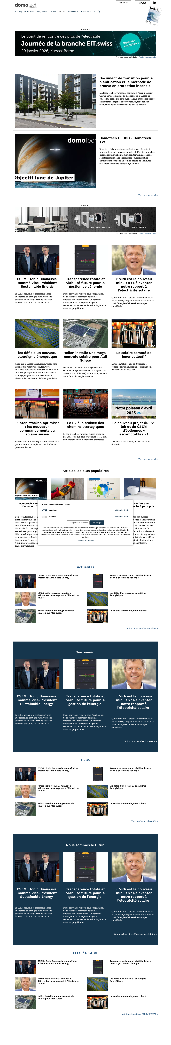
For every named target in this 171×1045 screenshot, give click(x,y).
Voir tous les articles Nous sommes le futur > (135, 934)
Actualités (85, 567)
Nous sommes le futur (85, 845)
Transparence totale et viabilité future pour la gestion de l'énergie (85, 283)
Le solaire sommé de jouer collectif (133, 355)
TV (94, 12)
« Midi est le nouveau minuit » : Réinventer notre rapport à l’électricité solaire (134, 284)
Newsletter (86, 12)
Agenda (53, 12)
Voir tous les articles (148, 195)
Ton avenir (85, 652)
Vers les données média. (147, 57)
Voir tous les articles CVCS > (144, 821)
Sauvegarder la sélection (78, 523)
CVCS (85, 760)
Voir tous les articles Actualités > (142, 628)
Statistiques (53, 510)
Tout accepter (97, 523)
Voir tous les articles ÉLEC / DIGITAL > (140, 1014)
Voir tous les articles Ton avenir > (141, 741)
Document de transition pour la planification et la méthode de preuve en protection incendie (126, 82)
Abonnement (73, 12)
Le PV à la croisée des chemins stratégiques (85, 425)
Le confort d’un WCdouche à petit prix (140, 505)
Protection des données (85, 541)
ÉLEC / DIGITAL (85, 953)
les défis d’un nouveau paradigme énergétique (37, 355)
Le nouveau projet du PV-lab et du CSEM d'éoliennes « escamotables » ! (133, 428)
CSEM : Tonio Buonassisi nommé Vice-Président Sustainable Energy (37, 283)
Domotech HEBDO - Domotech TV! (125, 140)
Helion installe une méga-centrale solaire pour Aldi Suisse (85, 356)
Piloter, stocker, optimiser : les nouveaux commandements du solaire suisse (37, 428)
